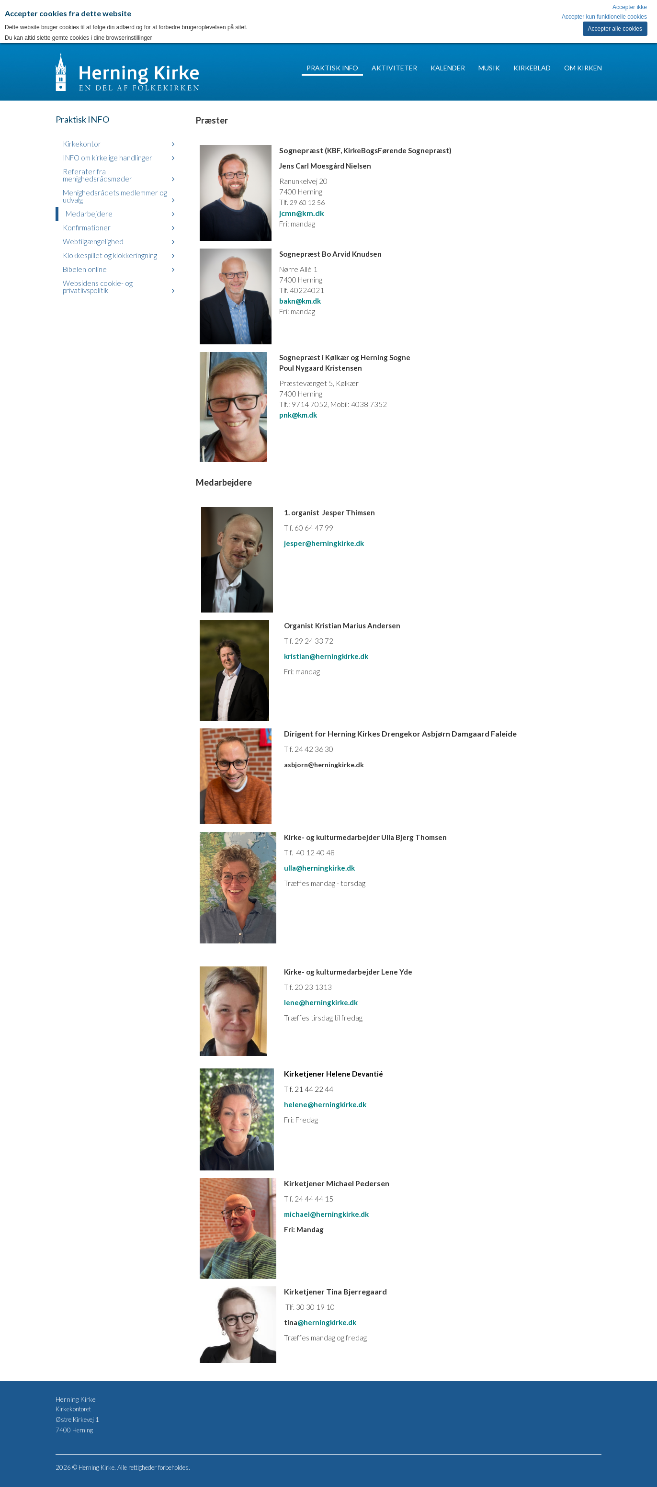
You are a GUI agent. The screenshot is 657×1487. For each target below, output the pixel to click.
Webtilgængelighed (93, 241)
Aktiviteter (394, 68)
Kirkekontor (82, 143)
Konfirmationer (87, 227)
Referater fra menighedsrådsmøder (97, 175)
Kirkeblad (532, 68)
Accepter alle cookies (615, 28)
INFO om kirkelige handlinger (107, 157)
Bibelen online (85, 269)
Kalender (447, 68)
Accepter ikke (629, 7)
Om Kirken (583, 68)
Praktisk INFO (332, 68)
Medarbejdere (89, 213)
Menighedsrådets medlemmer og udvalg (115, 196)
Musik (489, 68)
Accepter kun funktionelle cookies (604, 16)
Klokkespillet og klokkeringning (110, 255)
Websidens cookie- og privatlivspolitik (98, 287)
